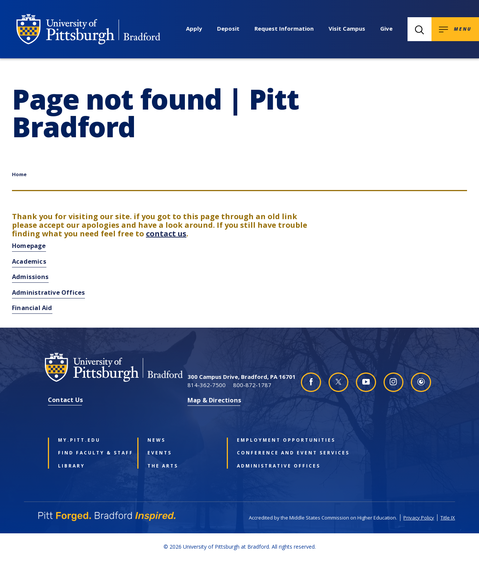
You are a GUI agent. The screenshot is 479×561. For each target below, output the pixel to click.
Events (159, 453)
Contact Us (65, 399)
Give (386, 28)
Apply (194, 28)
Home (19, 174)
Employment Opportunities (270, 440)
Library (71, 466)
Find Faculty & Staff (91, 453)
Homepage (29, 245)
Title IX (447, 517)
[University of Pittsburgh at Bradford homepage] (88, 29)
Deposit (228, 28)
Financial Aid (32, 307)
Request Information (284, 28)
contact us (166, 234)
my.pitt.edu (79, 440)
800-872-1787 (252, 385)
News (156, 440)
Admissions (30, 276)
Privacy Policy (418, 517)
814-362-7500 (206, 385)
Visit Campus (347, 28)
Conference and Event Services (270, 453)
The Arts (162, 466)
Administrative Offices (48, 292)
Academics (29, 261)
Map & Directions (214, 400)
